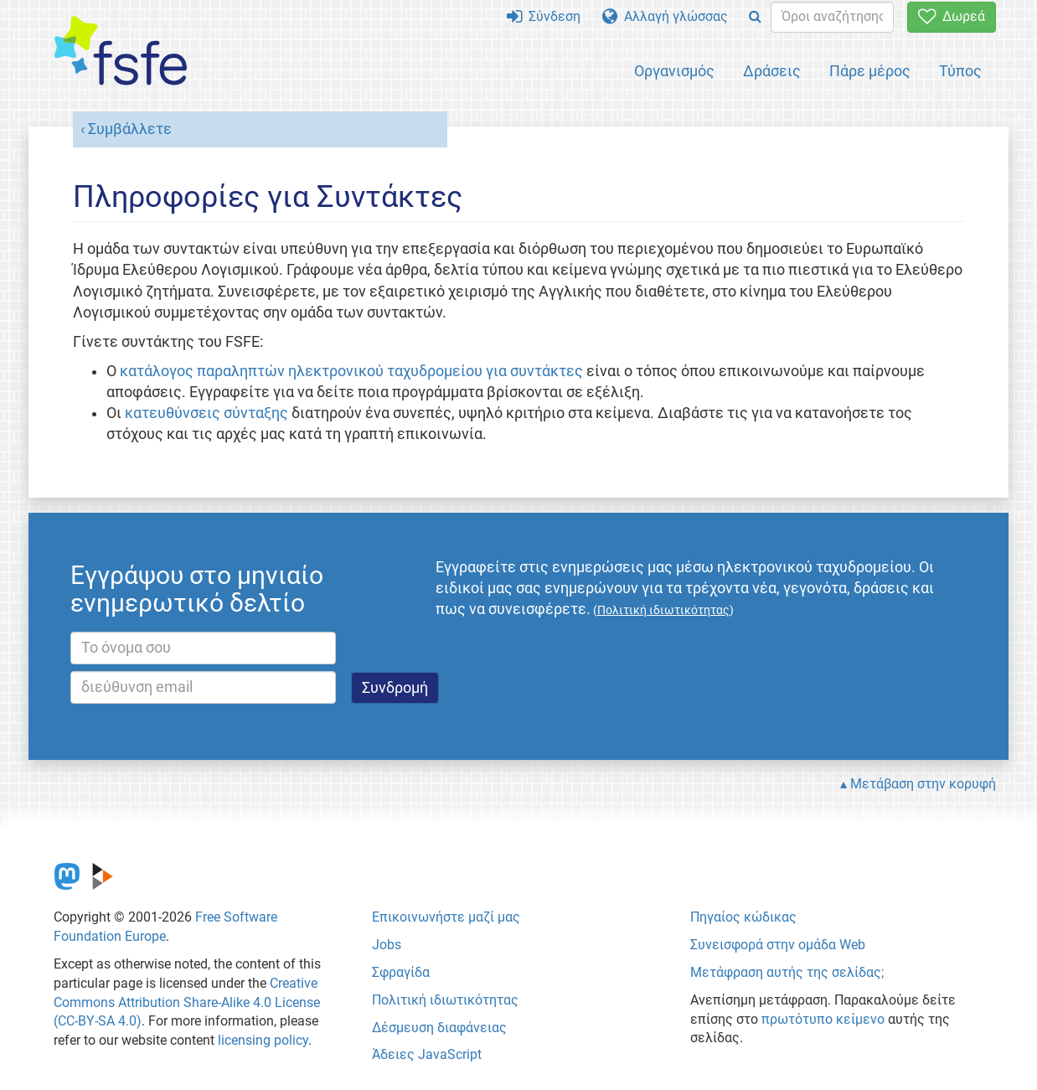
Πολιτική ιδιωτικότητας (445, 1000)
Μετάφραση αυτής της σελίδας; (787, 972)
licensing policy (263, 1040)
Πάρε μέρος (870, 71)
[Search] (755, 17)
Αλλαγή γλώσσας (665, 16)
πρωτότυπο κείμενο (823, 1019)
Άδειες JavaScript (427, 1054)
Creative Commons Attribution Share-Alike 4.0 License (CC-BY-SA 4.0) (187, 1002)
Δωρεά (951, 16)
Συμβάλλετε (130, 129)
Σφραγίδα (401, 972)
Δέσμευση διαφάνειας (439, 1028)
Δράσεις (772, 71)
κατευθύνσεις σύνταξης (206, 413)
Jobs (386, 945)
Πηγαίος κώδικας (743, 917)
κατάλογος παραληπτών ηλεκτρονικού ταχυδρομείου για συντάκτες (351, 371)
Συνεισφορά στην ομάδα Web (777, 945)
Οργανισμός (674, 71)
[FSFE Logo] (120, 51)
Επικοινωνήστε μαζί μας (446, 917)
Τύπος (960, 71)
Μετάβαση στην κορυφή (923, 784)
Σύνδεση (543, 16)
